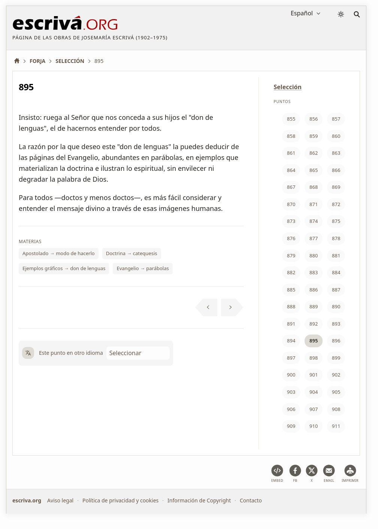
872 (336, 204)
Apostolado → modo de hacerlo (58, 253)
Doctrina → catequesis (131, 253)
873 (291, 221)
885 (291, 289)
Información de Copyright (199, 500)
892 (313, 323)
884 (336, 272)
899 (336, 357)
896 (336, 340)
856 (313, 118)
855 (291, 118)
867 (291, 187)
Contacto (251, 500)
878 (336, 238)
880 (313, 255)
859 (313, 136)
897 (291, 357)
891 (291, 323)
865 (313, 170)
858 (291, 136)
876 (291, 238)
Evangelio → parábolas (143, 268)
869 (336, 187)
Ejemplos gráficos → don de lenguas (63, 268)
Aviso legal (60, 500)
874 (313, 221)
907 (313, 409)
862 (313, 152)
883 (313, 272)
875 (336, 221)
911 (336, 426)
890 (336, 306)
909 (291, 426)
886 (313, 289)
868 (313, 187)
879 (291, 255)
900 (291, 374)
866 (336, 170)
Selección (288, 87)
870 (291, 204)
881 (336, 255)
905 (336, 392)
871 (313, 204)
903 (291, 392)
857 (336, 118)
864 (291, 170)
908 (336, 409)
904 (313, 392)
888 (291, 306)
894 (291, 340)
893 (336, 323)
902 (336, 374)
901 (313, 374)
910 (313, 426)
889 (313, 306)
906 (291, 409)
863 (336, 152)
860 (336, 136)
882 (291, 272)
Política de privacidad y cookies (120, 500)
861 (291, 152)
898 (313, 357)
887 (336, 289)
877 (313, 238)
